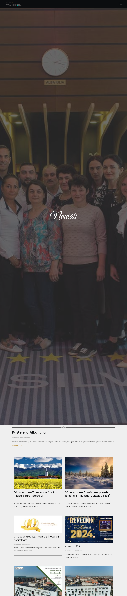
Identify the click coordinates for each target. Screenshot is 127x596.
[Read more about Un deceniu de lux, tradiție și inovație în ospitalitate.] (38, 555)
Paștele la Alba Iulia (29, 432)
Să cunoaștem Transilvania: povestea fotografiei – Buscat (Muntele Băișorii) (87, 494)
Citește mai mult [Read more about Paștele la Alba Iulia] (17, 445)
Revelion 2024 (73, 546)
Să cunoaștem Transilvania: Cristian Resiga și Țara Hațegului (35, 494)
